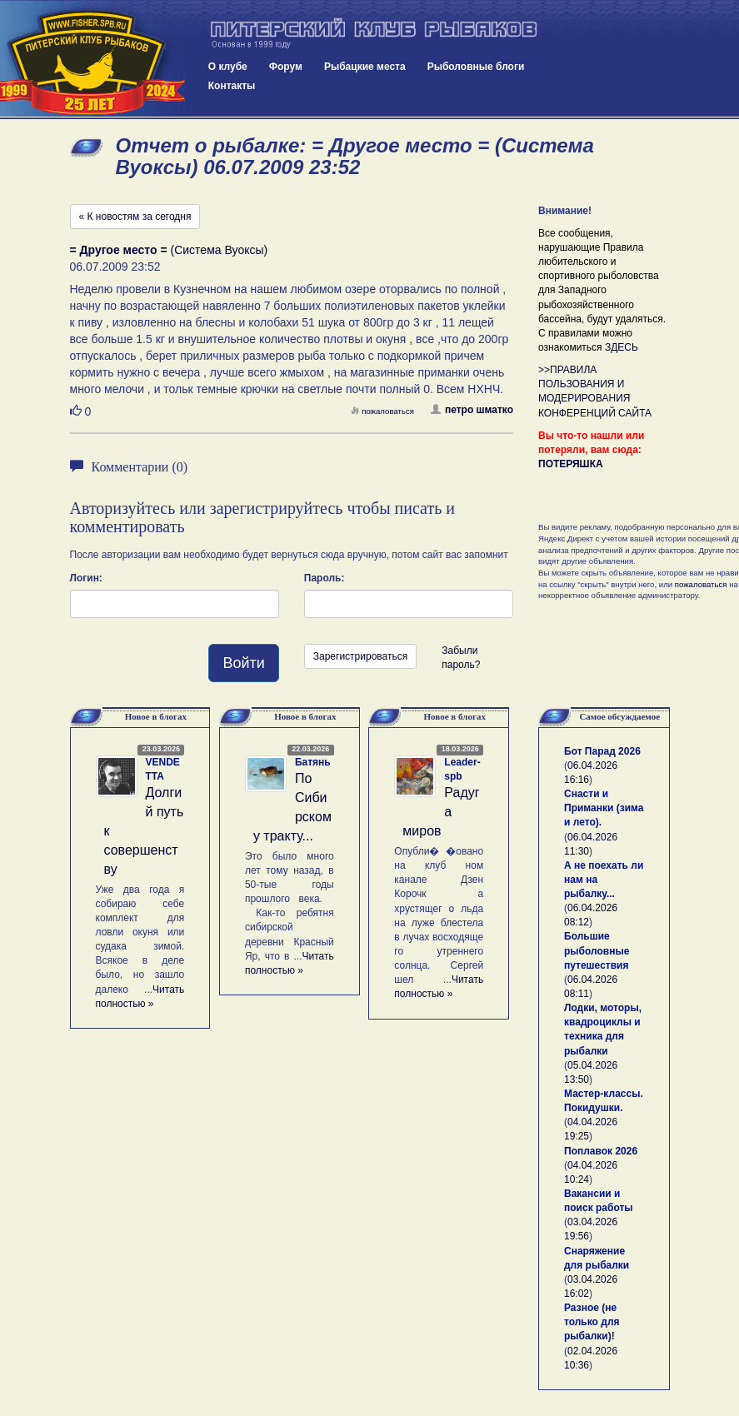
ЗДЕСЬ (621, 347)
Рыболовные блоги (476, 66)
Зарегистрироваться (360, 656)
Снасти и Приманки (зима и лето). (603, 808)
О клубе (227, 66)
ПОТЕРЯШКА (570, 464)
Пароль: (324, 578)
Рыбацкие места (365, 66)
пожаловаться (382, 411)
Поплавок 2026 (600, 1151)
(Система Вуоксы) (169, 250)
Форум (285, 66)
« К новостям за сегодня (135, 216)
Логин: (86, 578)
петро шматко (472, 410)
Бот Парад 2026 (602, 751)
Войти (243, 663)
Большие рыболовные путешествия (596, 950)
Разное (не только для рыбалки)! (592, 1322)
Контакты (232, 86)
